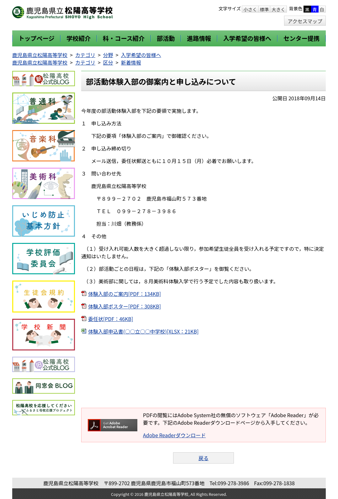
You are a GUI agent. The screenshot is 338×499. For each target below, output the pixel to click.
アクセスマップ (305, 21)
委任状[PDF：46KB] (110, 319)
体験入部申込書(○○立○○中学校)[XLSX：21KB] (143, 331)
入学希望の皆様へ (141, 55)
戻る (203, 458)
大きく (278, 9)
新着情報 (131, 62)
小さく (250, 9)
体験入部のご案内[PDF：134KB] (124, 293)
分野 (108, 55)
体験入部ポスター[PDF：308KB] (124, 306)
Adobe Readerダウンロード (174, 435)
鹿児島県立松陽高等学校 (39, 55)
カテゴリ (85, 55)
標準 (264, 9)
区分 (108, 62)
